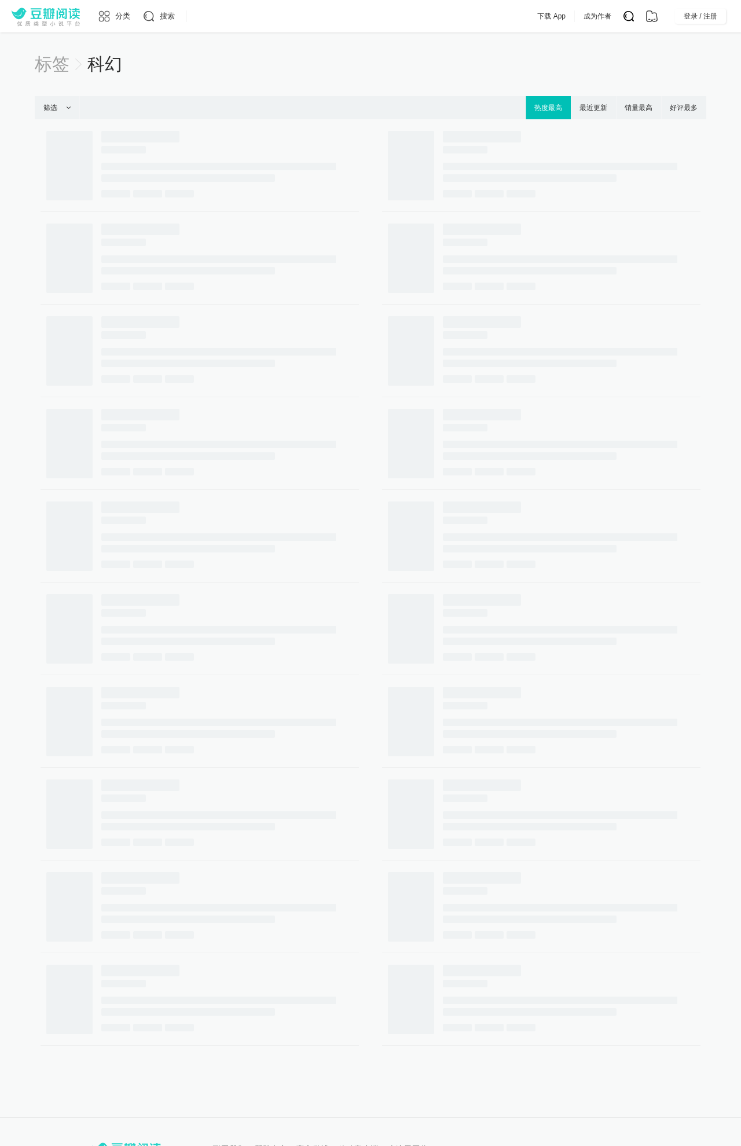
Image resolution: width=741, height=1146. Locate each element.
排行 (359, 16)
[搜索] (158, 16)
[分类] (113, 16)
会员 (429, 16)
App (462, 16)
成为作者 (620, 16)
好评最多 (684, 108)
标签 (52, 64)
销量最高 (638, 108)
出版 (395, 16)
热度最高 (548, 108)
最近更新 (593, 108)
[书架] (651, 16)
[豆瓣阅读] (46, 16)
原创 (323, 16)
